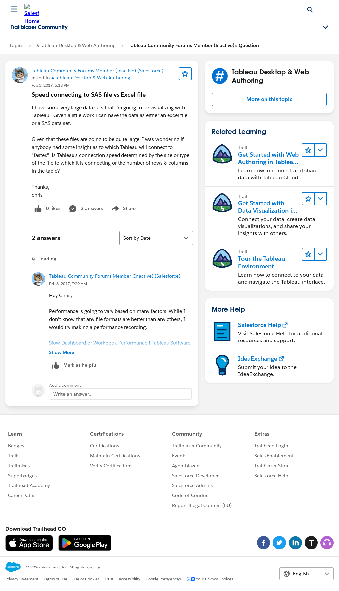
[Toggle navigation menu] (325, 27)
